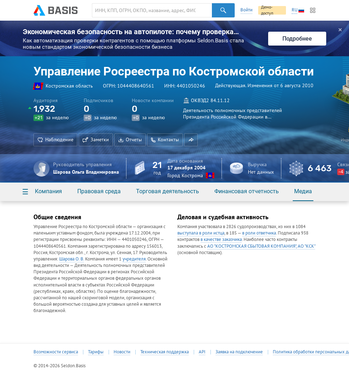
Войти (246, 10)
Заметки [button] (96, 139)
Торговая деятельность (167, 191)
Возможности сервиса (55, 352)
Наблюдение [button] (55, 139)
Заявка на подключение (239, 352)
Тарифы (96, 352)
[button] (191, 139)
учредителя (134, 259)
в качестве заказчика (221, 239)
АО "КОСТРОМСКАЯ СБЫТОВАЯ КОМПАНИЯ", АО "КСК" (261, 246)
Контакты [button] (165, 139)
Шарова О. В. (71, 259)
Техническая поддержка (164, 352)
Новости (122, 352)
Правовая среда (99, 191)
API (202, 352)
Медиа (303, 191)
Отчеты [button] (130, 139)
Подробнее (297, 38)
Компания (48, 191)
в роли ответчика (259, 233)
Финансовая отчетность (246, 191)
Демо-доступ (267, 10)
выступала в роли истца (200, 233)
